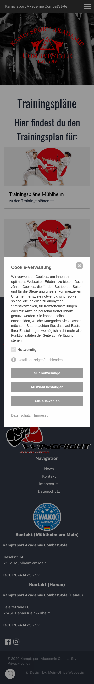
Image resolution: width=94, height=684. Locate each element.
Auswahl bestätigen (47, 387)
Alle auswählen (47, 401)
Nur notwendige (47, 373)
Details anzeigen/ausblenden (40, 360)
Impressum (42, 415)
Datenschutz (21, 415)
